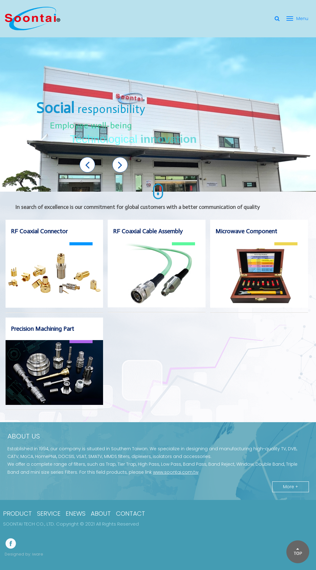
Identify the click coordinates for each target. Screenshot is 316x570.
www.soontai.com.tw (175, 472)
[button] (87, 165)
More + (290, 487)
